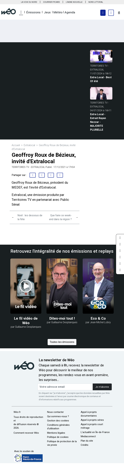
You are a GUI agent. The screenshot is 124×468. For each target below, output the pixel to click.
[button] (21, 13)
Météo (57, 12)
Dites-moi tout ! (62, 318)
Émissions (33, 12)
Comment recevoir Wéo (26, 432)
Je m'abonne (102, 387)
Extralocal (29, 145)
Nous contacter (55, 412)
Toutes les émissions (62, 342)
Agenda (70, 12)
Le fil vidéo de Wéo (26, 320)
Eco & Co (98, 318)
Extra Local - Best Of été (101, 79)
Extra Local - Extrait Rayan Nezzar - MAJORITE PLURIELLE (98, 122)
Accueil (16, 145)
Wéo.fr (17, 412)
